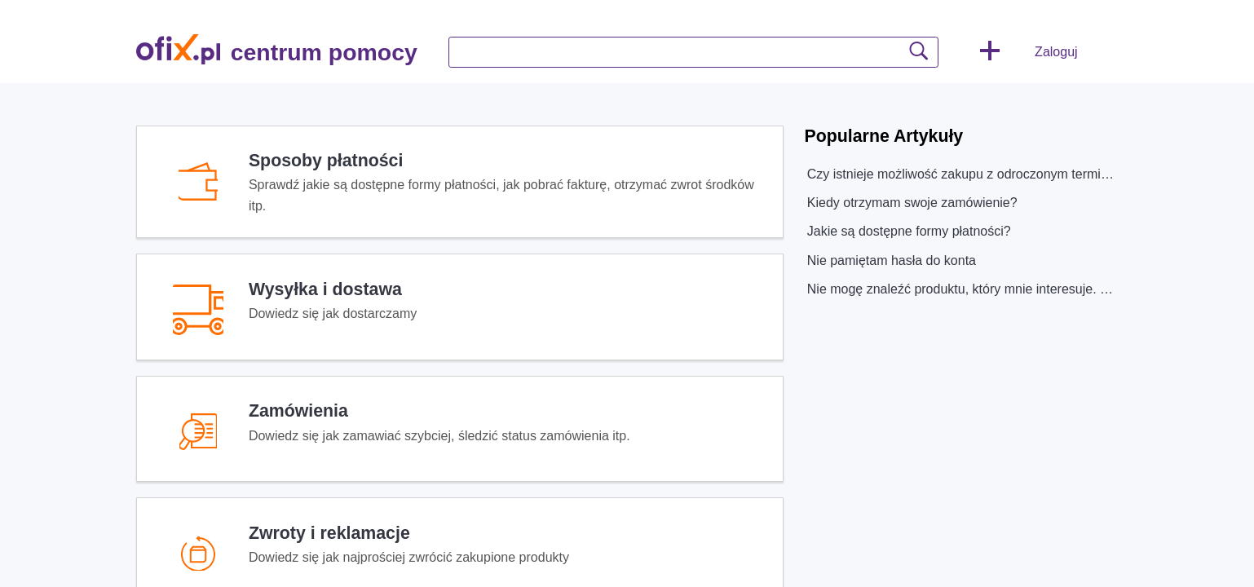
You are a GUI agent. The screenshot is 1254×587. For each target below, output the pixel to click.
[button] (990, 52)
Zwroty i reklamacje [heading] (329, 533)
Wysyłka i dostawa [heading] (325, 289)
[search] (693, 52)
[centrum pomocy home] (178, 49)
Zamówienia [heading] (298, 411)
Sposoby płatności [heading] (326, 160)
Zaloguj (1056, 52)
